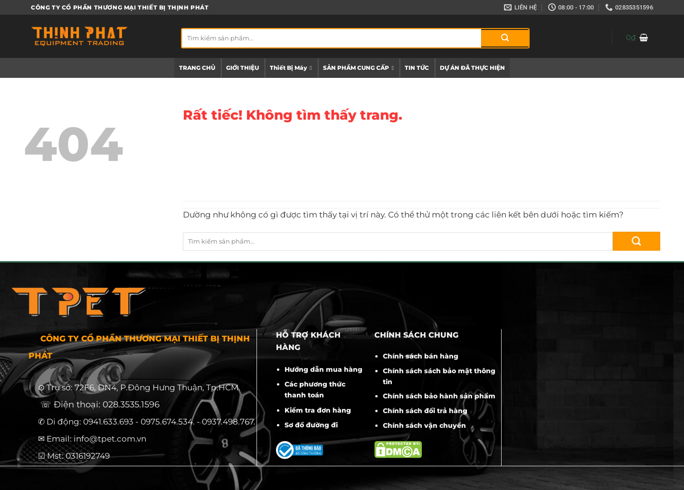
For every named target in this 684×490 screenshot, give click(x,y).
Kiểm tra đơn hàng (318, 410)
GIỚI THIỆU (242, 67)
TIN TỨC (417, 67)
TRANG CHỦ (197, 67)
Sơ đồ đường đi (311, 425)
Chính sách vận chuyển (424, 425)
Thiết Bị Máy (291, 67)
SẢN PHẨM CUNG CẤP (358, 67)
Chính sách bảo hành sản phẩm (439, 396)
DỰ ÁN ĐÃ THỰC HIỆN (472, 67)
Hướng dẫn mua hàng (323, 369)
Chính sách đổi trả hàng (425, 410)
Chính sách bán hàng (420, 356)
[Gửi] (505, 38)
